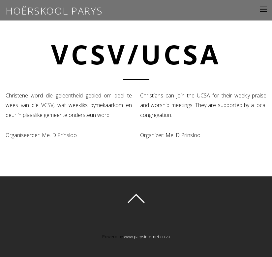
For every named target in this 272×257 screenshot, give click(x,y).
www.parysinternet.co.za (147, 236)
